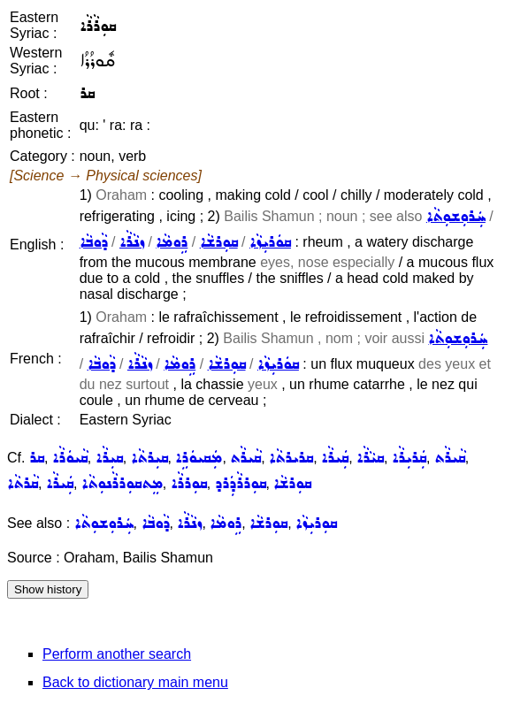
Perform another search (116, 653)
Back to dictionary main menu (135, 682)
